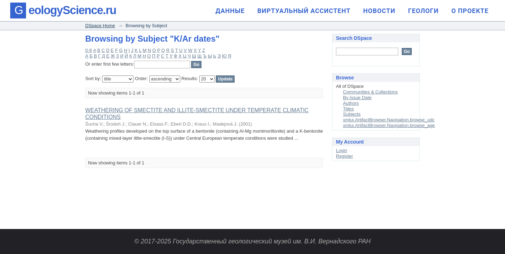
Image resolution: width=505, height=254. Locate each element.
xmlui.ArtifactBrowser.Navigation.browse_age (389, 125)
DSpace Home (100, 25)
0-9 (88, 50)
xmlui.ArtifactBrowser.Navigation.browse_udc (389, 119)
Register (344, 156)
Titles (348, 108)
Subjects (352, 114)
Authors (351, 103)
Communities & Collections (370, 92)
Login (341, 150)
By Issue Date (357, 97)
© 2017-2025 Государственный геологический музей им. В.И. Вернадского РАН (252, 241)
